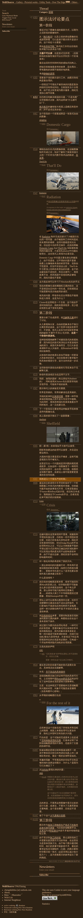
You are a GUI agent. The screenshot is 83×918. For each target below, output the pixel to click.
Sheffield (42, 419)
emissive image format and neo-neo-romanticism (62, 208)
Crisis (41, 501)
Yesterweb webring (11, 908)
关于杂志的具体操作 (55, 672)
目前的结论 (47, 615)
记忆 (41, 650)
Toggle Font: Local (9, 18)
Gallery (19, 2)
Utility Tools (44, 2)
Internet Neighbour (12, 900)
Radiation (42, 193)
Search (5, 13)
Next (24, 908)
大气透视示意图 (57, 815)
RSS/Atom (6, 20)
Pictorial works (31, 2)
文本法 (42, 830)
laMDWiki (66, 895)
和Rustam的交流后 (63, 678)
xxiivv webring (9, 906)
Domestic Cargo (46, 248)
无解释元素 (68, 317)
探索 (51, 12)
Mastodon (17, 895)
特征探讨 (54, 830)
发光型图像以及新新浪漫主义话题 (61, 201)
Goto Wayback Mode (10, 16)
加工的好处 (55, 837)
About (7, 893)
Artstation (54, 129)
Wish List (8, 898)
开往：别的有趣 (10, 912)
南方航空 (48, 37)
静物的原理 (49, 73)
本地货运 (43, 120)
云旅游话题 (57, 396)
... (40, 699)
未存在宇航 (50, 46)
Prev (20, 908)
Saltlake (45, 769)
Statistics (46, 904)
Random (22, 906)
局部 (41, 773)
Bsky (7, 895)
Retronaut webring (11, 910)
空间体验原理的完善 (51, 740)
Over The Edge (58, 2)
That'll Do (43, 161)
